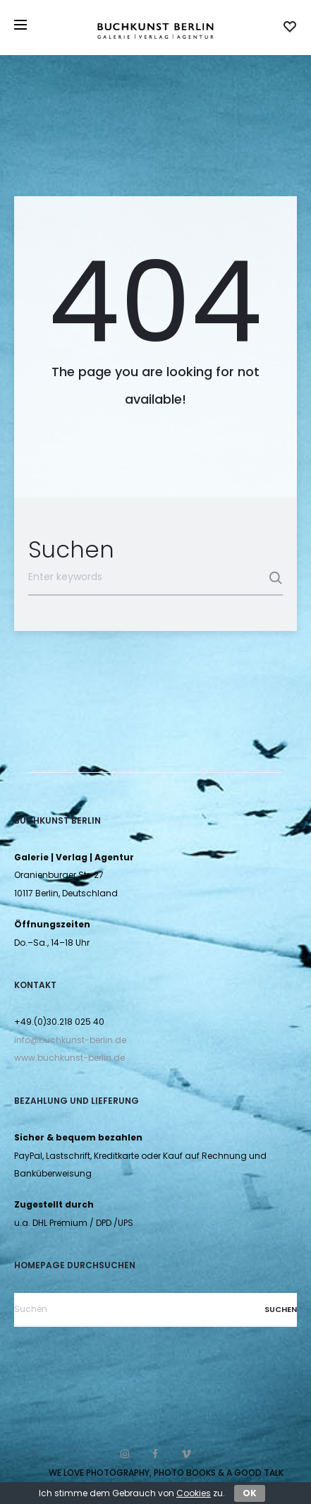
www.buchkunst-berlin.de (69, 1058)
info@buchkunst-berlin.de (70, 1040)
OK (250, 1493)
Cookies (193, 1493)
